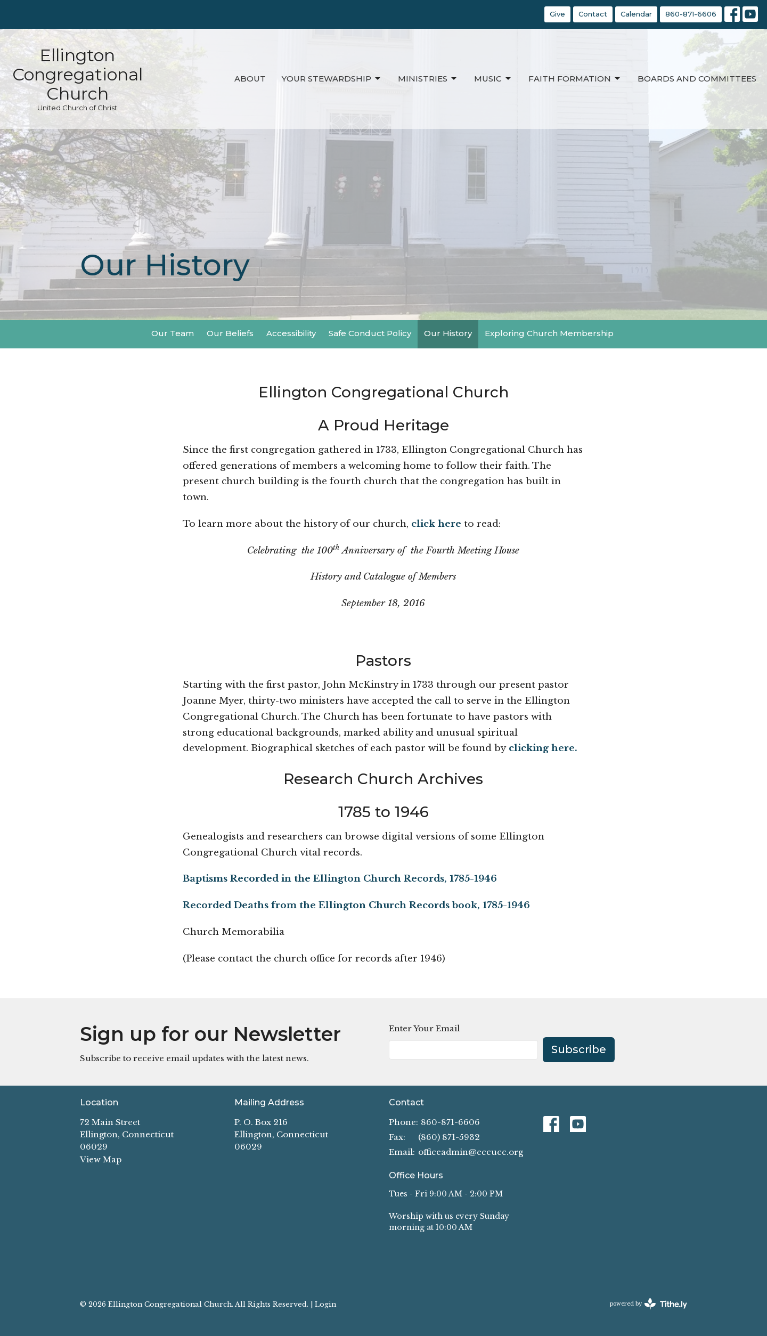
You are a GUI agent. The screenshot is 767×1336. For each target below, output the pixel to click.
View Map (100, 1159)
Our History (448, 333)
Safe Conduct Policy (370, 333)
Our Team (172, 333)
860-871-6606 (690, 14)
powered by (648, 1303)
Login (325, 1304)
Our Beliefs (230, 333)
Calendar (636, 14)
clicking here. (543, 748)
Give (557, 14)
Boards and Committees (697, 79)
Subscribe (578, 1049)
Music (493, 79)
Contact (592, 14)
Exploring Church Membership (549, 333)
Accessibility (291, 333)
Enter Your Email (424, 1028)
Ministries (428, 79)
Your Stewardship (332, 79)
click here (437, 523)
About (250, 79)
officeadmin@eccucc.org (470, 1152)
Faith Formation (575, 79)
